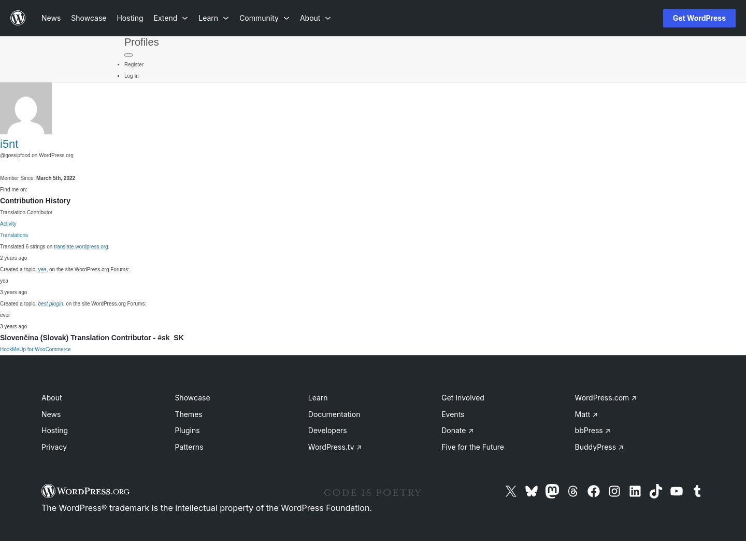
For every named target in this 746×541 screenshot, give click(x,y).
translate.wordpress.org (81, 246)
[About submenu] (315, 18)
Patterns (189, 446)
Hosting (54, 430)
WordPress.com (606, 397)
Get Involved (462, 397)
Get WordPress (699, 17)
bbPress (593, 430)
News (51, 414)
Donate (457, 430)
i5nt (9, 143)
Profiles (141, 42)
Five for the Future (472, 446)
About (51, 397)
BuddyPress (599, 446)
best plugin (50, 304)
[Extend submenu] (171, 18)
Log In (131, 76)
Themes (188, 414)
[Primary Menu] (128, 55)
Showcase (192, 397)
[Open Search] (638, 18)
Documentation (334, 414)
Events (452, 414)
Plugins (187, 430)
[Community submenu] (264, 18)
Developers (327, 430)
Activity (8, 224)
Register (134, 64)
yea (42, 269)
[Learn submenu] (213, 18)
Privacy (54, 446)
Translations (14, 235)
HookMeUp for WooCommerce (35, 349)
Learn (318, 397)
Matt (586, 414)
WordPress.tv (335, 446)
